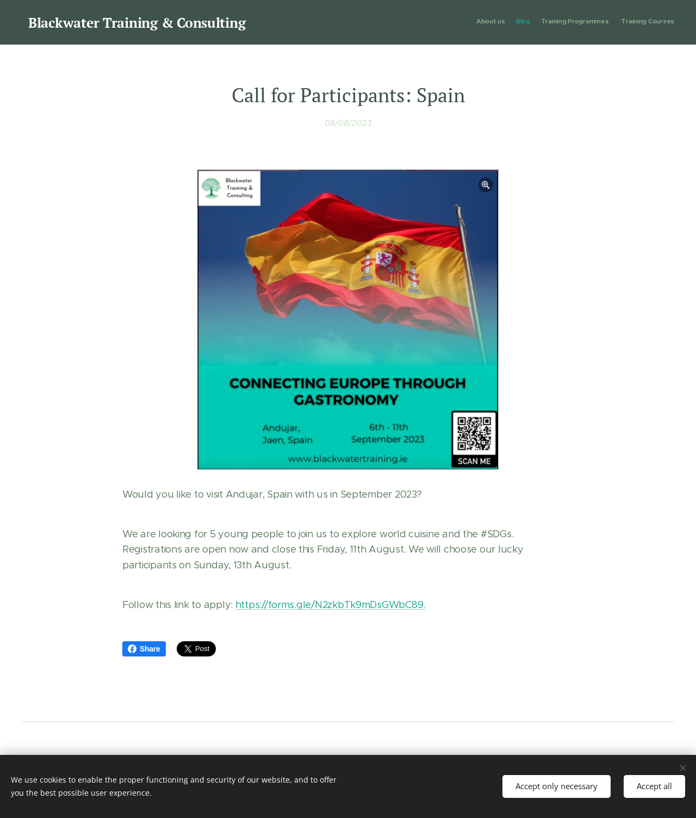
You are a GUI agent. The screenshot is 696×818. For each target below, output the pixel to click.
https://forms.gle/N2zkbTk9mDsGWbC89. (330, 605)
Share (144, 649)
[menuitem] (643, 22)
